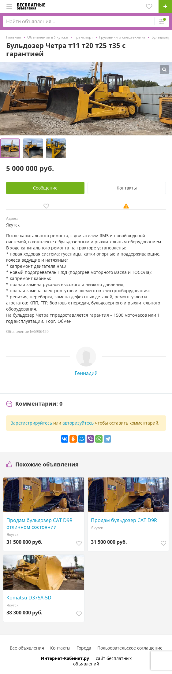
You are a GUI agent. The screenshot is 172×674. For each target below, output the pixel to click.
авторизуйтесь (78, 423)
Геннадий (86, 373)
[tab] (34, 404)
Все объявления (27, 648)
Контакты (127, 188)
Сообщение (45, 188)
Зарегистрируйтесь (31, 423)
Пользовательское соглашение (130, 648)
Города (84, 648)
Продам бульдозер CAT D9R (124, 520)
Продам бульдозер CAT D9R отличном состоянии (39, 523)
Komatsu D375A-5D (28, 597)
